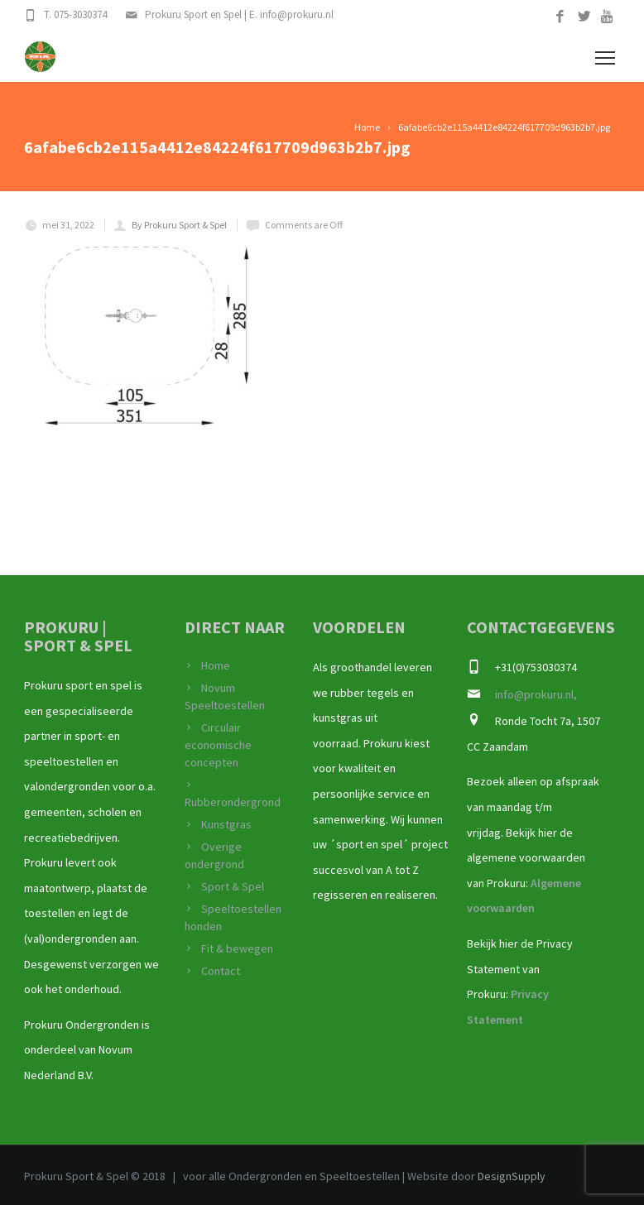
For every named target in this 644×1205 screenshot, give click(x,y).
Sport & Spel (232, 886)
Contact (220, 970)
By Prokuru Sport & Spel (179, 224)
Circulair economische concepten (218, 745)
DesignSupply (511, 1176)
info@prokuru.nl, (536, 694)
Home (215, 665)
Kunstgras (226, 824)
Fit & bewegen (237, 948)
